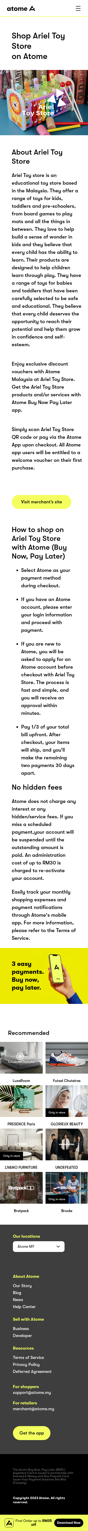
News (18, 1299)
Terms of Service (28, 1357)
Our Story (22, 1285)
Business (21, 1328)
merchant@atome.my (33, 1409)
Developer (22, 1335)
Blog (17, 1292)
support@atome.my (32, 1392)
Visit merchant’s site (41, 502)
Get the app (31, 1433)
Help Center (24, 1306)
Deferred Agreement (32, 1371)
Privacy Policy (26, 1364)
